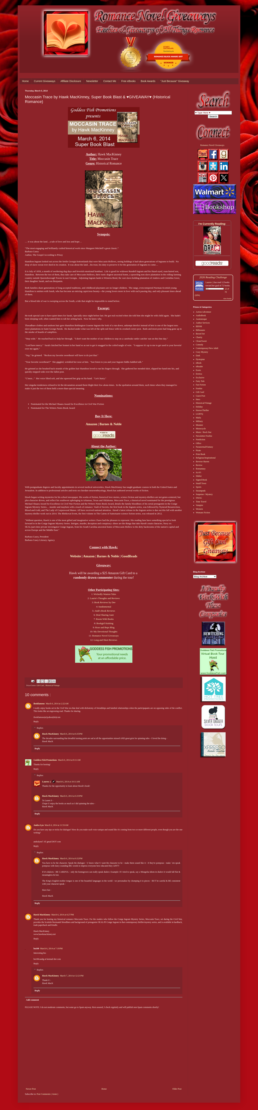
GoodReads (129, 556)
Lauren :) (46, 781)
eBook (198, 363)
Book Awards (148, 81)
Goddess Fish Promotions (45, 760)
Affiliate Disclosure (70, 81)
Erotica (199, 374)
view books (227, 299)
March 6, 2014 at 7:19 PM (51, 948)
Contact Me (109, 81)
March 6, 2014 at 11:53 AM (56, 825)
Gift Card (40, 685)
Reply (36, 721)
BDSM (199, 326)
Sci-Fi (198, 472)
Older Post (176, 1089)
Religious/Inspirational (206, 458)
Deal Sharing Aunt (105, 615)
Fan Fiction (201, 384)
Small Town (201, 483)
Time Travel (201, 501)
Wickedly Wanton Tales (105, 594)
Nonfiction (200, 439)
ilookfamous (39, 703)
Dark (198, 355)
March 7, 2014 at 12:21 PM (71, 975)
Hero (198, 399)
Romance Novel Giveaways (105, 635)
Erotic (198, 370)
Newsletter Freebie (204, 436)
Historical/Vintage (52, 685)
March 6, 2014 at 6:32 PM (71, 858)
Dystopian (200, 359)
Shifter (199, 476)
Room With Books (105, 619)
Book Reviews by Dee (104, 602)
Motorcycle (201, 428)
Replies (40, 728)
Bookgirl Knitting (104, 623)
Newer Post (31, 1089)
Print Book (200, 454)
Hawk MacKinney (50, 734)
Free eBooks (128, 81)
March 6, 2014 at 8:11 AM (69, 760)
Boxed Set (200, 333)
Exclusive (200, 377)
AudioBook (201, 315)
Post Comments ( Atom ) (47, 1094)
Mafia (198, 417)
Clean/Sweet (201, 341)
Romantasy (201, 468)
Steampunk (201, 490)
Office (198, 443)
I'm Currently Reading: (212, 223)
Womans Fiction (203, 512)
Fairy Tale (200, 381)
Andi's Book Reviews (105, 610)
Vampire (199, 505)
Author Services (203, 323)
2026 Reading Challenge (213, 277)
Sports (198, 487)
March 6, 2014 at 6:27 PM (62, 914)
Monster (199, 425)
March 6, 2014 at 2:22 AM (57, 703)
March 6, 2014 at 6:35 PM (71, 734)
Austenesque (201, 319)
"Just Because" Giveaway (175, 81)
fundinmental (105, 606)
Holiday (199, 407)
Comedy (199, 344)
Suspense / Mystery (204, 494)
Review (199, 465)
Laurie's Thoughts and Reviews (105, 598)
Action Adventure (203, 312)
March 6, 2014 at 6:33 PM (71, 796)
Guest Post (200, 396)
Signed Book (201, 480)
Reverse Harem (202, 461)
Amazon (91, 424)
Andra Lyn (39, 825)
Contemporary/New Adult (207, 348)
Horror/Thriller (202, 410)
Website (75, 556)
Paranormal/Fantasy (204, 447)
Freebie (199, 388)
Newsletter (92, 81)
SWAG (199, 498)
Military (199, 421)
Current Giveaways (44, 81)
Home (25, 81)
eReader (199, 366)
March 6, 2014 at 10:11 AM (68, 781)
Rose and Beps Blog (104, 627)
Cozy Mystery (202, 352)
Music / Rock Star (203, 432)
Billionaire (200, 330)
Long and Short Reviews (105, 640)
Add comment (32, 1000)
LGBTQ (199, 414)
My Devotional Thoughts (105, 631)
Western (199, 509)
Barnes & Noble (110, 424)
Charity (199, 337)
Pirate (198, 450)
